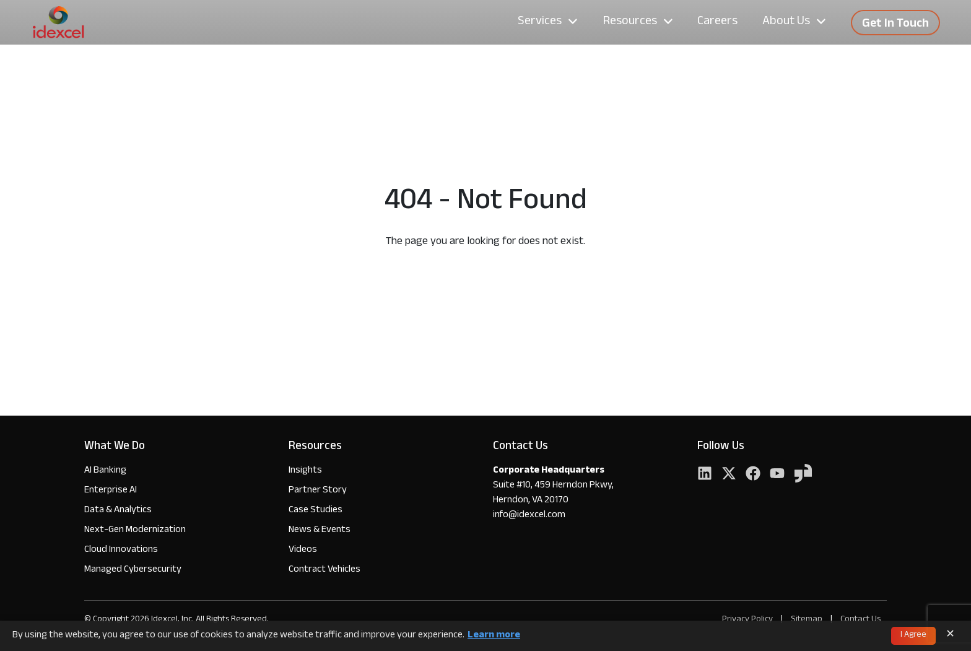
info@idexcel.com (529, 516)
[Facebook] (753, 474)
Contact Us (860, 619)
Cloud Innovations (121, 550)
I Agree (913, 635)
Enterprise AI (110, 491)
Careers (717, 22)
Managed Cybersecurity (132, 570)
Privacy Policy (747, 619)
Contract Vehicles (324, 570)
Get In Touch (895, 24)
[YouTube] (777, 474)
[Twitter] (728, 474)
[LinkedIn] (704, 474)
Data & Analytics (118, 510)
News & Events (320, 530)
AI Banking (105, 471)
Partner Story (318, 491)
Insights (305, 471)
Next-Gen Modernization (135, 530)
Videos (303, 550)
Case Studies (315, 510)
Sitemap (807, 619)
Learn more (494, 636)
